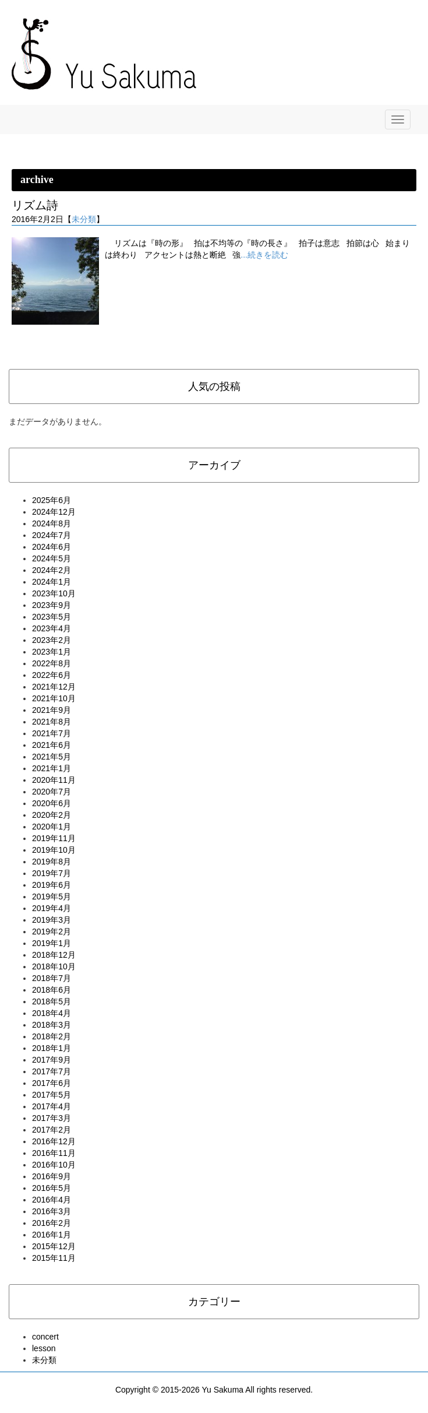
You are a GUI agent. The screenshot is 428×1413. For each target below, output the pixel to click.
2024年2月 (51, 570)
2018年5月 (51, 1001)
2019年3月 (51, 920)
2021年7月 (51, 733)
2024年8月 (51, 523)
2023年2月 (51, 640)
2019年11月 (54, 838)
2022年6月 (51, 675)
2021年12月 (54, 686)
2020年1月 (51, 826)
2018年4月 (51, 1013)
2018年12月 (54, 954)
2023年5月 (51, 616)
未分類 (84, 219)
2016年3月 (51, 1211)
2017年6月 (51, 1083)
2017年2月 (51, 1129)
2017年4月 (51, 1106)
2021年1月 (51, 768)
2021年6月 (51, 745)
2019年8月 (51, 861)
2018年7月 (51, 978)
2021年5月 (51, 756)
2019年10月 (54, 850)
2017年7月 (51, 1071)
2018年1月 (51, 1048)
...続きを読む (264, 254)
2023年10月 (54, 593)
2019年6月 (51, 885)
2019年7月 (51, 873)
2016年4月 (51, 1199)
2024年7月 (51, 535)
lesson (43, 1348)
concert (45, 1336)
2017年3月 (51, 1118)
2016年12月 (54, 1141)
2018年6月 (51, 989)
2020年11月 (54, 780)
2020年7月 (51, 791)
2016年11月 (54, 1153)
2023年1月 (51, 651)
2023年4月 (51, 628)
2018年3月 (51, 1024)
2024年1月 (51, 581)
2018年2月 (51, 1036)
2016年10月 (54, 1164)
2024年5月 (51, 558)
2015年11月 (54, 1258)
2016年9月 (51, 1176)
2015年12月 (54, 1246)
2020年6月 (51, 803)
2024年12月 (54, 511)
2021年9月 (51, 710)
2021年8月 (51, 721)
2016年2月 (51, 1223)
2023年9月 (51, 605)
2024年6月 (51, 546)
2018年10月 (54, 966)
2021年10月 (54, 698)
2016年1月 (51, 1234)
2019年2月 (51, 931)
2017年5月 (51, 1094)
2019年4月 (51, 908)
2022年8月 (51, 663)
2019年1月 (51, 943)
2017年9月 (51, 1059)
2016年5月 (51, 1188)
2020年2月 (51, 815)
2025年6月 (51, 500)
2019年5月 (51, 896)
